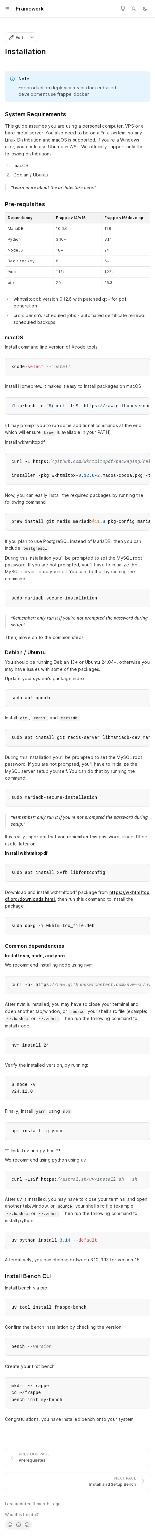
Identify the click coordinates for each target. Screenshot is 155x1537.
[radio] (10, 1524)
